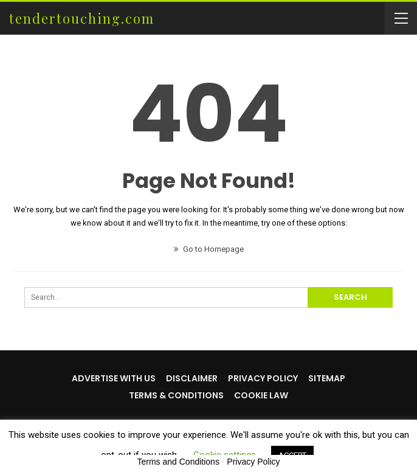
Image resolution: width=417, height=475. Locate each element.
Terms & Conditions (176, 395)
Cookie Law (261, 395)
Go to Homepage (209, 249)
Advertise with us (114, 378)
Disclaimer (192, 378)
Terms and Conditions (178, 461)
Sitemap (326, 378)
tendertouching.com (81, 18)
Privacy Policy (263, 378)
